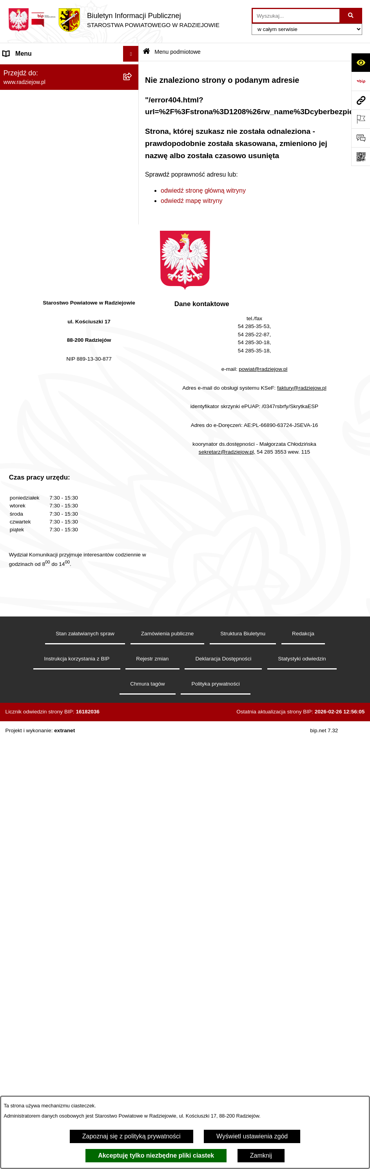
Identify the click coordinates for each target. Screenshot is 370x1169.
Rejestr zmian (152, 1028)
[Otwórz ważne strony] (360, 118)
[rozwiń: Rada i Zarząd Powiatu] (132, 111)
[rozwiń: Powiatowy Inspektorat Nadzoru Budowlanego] (132, 318)
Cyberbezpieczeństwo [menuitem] (34, 537)
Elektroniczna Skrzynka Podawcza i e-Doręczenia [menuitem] (56, 348)
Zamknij (261, 1155)
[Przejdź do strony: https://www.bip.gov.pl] (360, 81)
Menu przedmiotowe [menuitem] (31, 214)
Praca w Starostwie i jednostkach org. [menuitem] (55, 286)
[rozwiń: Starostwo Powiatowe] (132, 131)
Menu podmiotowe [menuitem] (28, 69)
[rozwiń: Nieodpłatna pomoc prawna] (132, 459)
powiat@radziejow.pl (263, 738)
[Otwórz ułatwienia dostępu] (360, 62)
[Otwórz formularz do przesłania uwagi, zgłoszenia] (360, 137)
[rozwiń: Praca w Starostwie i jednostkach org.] (132, 287)
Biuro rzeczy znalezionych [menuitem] (39, 443)
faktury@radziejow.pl (301, 757)
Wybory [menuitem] (13, 428)
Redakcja (303, 1003)
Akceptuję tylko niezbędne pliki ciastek (156, 1155)
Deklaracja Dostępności (223, 1028)
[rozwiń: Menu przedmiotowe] (132, 215)
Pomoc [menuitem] (13, 490)
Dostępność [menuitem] (19, 553)
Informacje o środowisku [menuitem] (37, 302)
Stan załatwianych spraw (85, 1003)
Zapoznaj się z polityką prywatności (131, 1136)
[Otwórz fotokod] (360, 156)
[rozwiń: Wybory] (132, 428)
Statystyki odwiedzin (302, 1028)
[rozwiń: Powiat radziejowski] (132, 90)
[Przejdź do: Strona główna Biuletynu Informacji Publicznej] (146, 52)
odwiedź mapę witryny (191, 200)
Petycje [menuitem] (13, 475)
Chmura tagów (147, 1053)
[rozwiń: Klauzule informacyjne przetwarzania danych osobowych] (132, 262)
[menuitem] (69, 90)
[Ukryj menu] (131, 54)
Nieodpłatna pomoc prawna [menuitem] (41, 459)
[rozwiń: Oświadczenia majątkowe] (132, 173)
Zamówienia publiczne (167, 1003)
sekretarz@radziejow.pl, (227, 821)
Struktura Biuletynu (242, 1003)
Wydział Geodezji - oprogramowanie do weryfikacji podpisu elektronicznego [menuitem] (57, 373)
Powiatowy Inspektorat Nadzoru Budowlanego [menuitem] (47, 323)
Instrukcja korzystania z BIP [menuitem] (41, 246)
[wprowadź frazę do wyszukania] (296, 16)
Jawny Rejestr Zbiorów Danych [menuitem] (46, 522)
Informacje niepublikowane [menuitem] (40, 506)
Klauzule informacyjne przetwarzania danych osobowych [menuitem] (54, 266)
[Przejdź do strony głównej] (113, 20)
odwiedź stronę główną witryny (203, 190)
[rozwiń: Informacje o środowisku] (132, 302)
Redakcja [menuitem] (16, 230)
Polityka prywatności (216, 1053)
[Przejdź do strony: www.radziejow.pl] (360, 100)
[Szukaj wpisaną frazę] (351, 16)
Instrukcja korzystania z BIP (76, 1028)
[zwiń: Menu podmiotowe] (132, 69)
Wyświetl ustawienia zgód (252, 1136)
